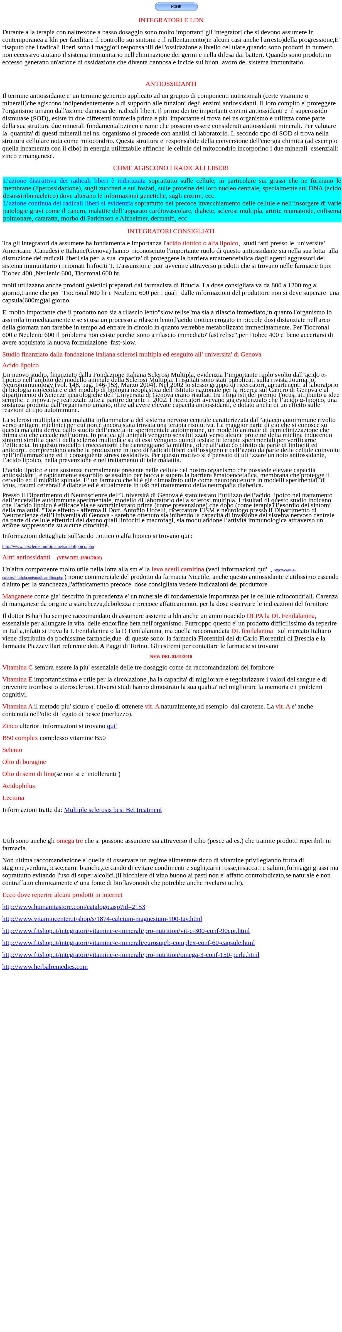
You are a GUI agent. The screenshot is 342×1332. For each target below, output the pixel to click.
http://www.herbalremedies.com (45, 966)
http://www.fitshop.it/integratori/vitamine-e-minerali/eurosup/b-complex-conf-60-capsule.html (128, 942)
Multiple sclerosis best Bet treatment (113, 809)
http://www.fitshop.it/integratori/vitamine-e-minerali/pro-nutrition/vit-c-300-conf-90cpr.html (126, 930)
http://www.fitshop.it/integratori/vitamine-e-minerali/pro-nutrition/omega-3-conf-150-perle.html (130, 954)
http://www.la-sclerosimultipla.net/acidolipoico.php (48, 546)
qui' (112, 725)
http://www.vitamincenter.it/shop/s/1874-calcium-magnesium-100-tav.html (102, 918)
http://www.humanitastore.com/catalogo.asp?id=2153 (73, 906)
